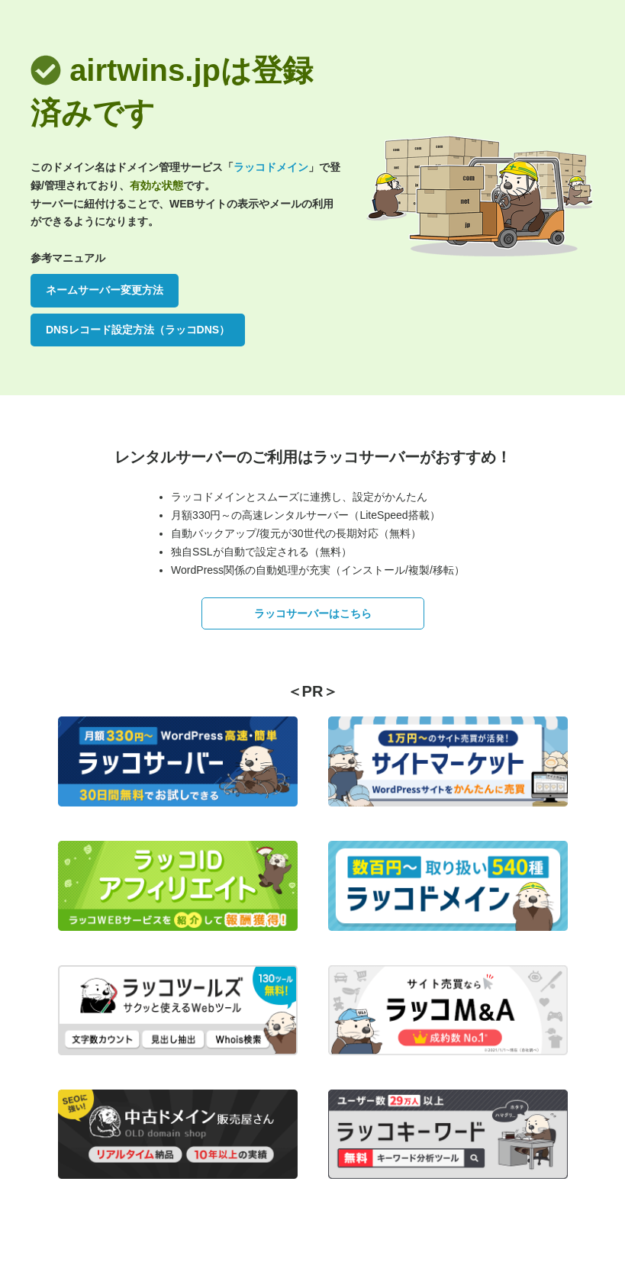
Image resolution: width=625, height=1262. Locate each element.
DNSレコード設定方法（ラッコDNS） (138, 330)
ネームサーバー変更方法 (104, 290)
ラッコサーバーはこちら (313, 613)
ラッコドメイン (271, 167)
